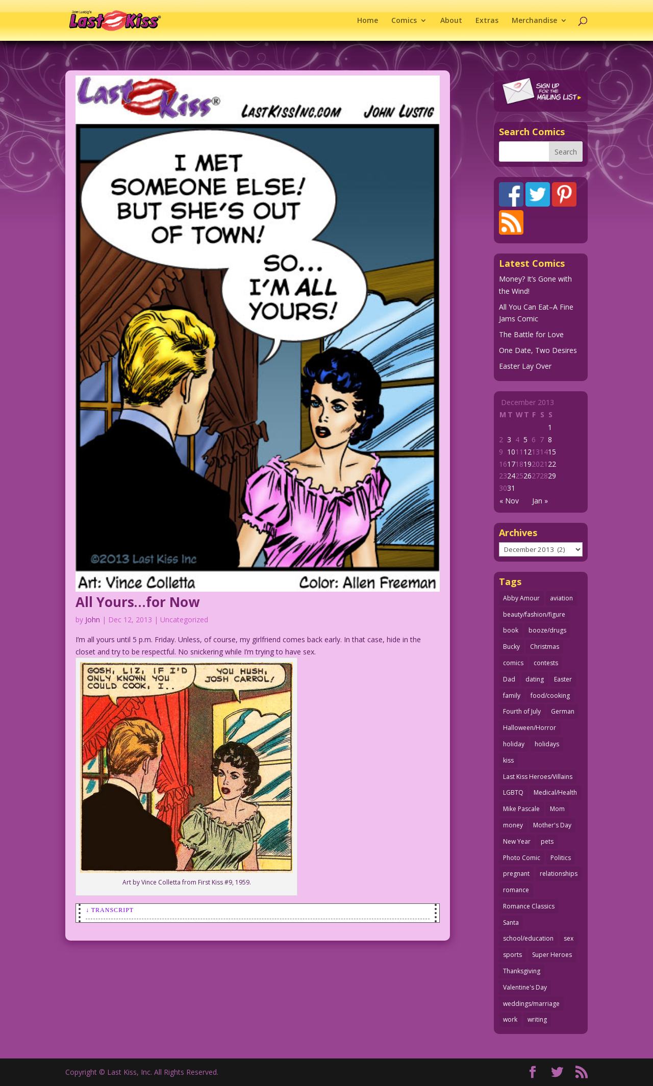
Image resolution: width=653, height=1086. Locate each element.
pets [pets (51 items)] (547, 841)
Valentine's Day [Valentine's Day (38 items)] (525, 987)
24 (511, 476)
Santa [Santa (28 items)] (511, 922)
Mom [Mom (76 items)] (557, 808)
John (92, 619)
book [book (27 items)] (510, 630)
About (451, 21)
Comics (404, 21)
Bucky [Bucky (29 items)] (511, 646)
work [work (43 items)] (510, 1019)
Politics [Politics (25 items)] (560, 857)
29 (552, 476)
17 (511, 464)
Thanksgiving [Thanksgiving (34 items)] (521, 971)
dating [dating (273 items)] (534, 679)
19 (527, 464)
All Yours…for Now (137, 602)
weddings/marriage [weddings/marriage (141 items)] (531, 1003)
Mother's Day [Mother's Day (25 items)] (552, 825)
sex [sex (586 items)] (568, 938)
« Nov (509, 501)
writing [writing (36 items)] (537, 1019)
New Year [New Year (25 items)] (517, 841)
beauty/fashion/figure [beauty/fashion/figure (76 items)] (534, 614)
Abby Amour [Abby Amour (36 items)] (521, 598)
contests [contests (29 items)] (546, 663)
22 (552, 464)
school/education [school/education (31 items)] (528, 938)
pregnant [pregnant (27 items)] (516, 873)
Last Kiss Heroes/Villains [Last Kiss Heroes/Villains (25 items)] (537, 776)
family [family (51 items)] (511, 695)
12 (527, 452)
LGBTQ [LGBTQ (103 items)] (513, 792)
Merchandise (534, 21)
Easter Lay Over (525, 366)
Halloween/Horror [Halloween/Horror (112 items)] (529, 727)
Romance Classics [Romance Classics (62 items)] (529, 906)
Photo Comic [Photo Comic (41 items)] (521, 857)
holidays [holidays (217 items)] (547, 744)
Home (367, 21)
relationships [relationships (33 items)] (558, 873)
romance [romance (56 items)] (516, 890)
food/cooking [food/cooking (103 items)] (550, 695)
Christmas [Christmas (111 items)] (544, 646)
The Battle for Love (531, 334)
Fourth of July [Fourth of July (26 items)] (522, 711)
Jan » (540, 501)
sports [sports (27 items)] (512, 954)
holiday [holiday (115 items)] (513, 744)
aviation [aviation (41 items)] (561, 598)
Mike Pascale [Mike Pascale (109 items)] (521, 808)
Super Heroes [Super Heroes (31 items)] (552, 954)
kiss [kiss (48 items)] (508, 760)
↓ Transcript (110, 910)
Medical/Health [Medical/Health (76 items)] (555, 792)
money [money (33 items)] (513, 825)
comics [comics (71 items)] (513, 663)
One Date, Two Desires (538, 350)
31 (511, 488)
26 (527, 476)
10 (511, 452)
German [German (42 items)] (562, 711)
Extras (486, 21)
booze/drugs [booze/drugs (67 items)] (547, 630)
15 (552, 452)
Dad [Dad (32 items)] (509, 679)
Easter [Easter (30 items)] (563, 679)
